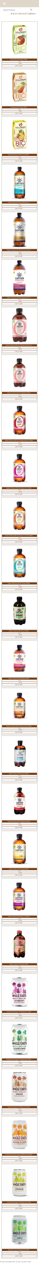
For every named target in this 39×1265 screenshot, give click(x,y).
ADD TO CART (18, 66)
